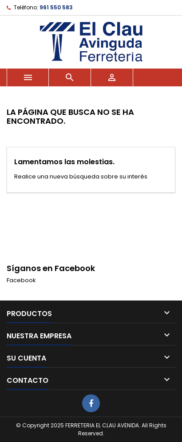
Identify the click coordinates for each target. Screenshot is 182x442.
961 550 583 (56, 7)
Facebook (21, 280)
